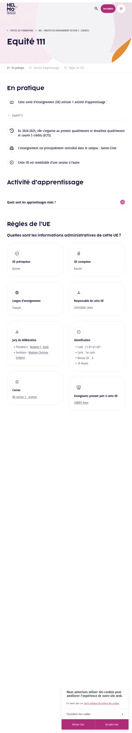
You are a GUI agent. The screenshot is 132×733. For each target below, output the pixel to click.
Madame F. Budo (39, 347)
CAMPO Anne (81, 402)
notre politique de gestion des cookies (101, 703)
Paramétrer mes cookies (95, 714)
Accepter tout (111, 724)
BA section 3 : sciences (24, 397)
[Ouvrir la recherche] (96, 8)
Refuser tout (78, 724)
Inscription (108, 8)
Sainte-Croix (108, 148)
